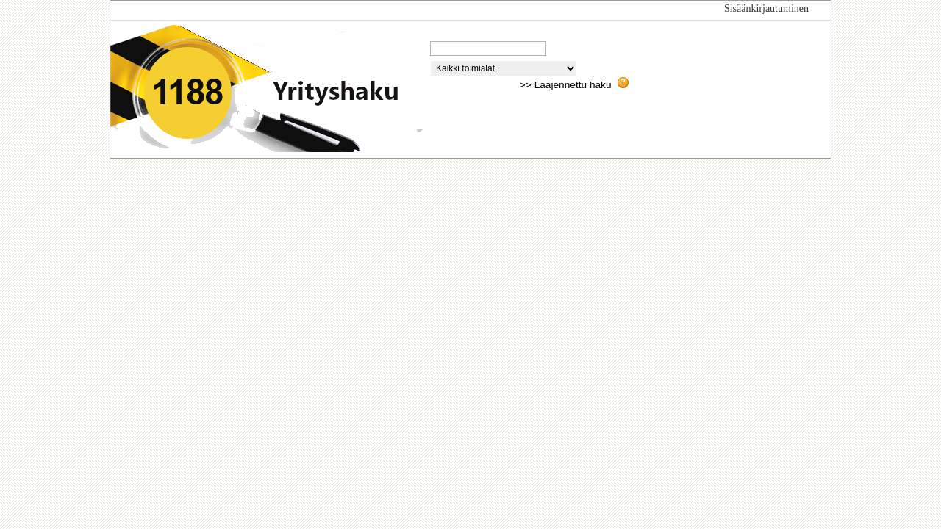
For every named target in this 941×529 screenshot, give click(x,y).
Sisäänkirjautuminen (766, 8)
